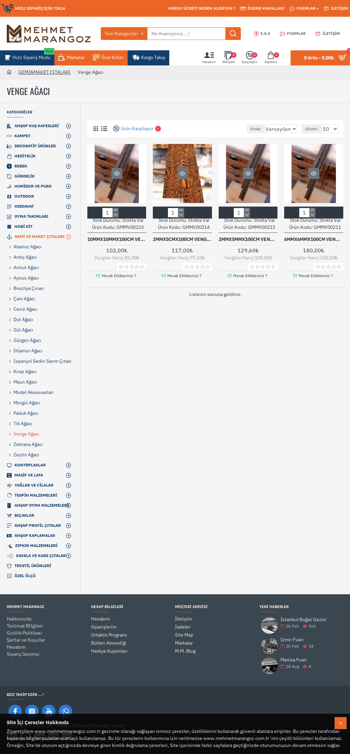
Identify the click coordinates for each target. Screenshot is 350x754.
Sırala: (250, 128)
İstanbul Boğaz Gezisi (303, 619)
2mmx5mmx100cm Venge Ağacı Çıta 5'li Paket (248, 239)
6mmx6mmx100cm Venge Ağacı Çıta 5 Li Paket (314, 239)
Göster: (314, 128)
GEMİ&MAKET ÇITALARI (44, 72)
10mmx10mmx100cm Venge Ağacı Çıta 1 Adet (117, 239)
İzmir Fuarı (292, 639)
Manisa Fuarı (293, 659)
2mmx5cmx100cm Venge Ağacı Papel (182, 239)
